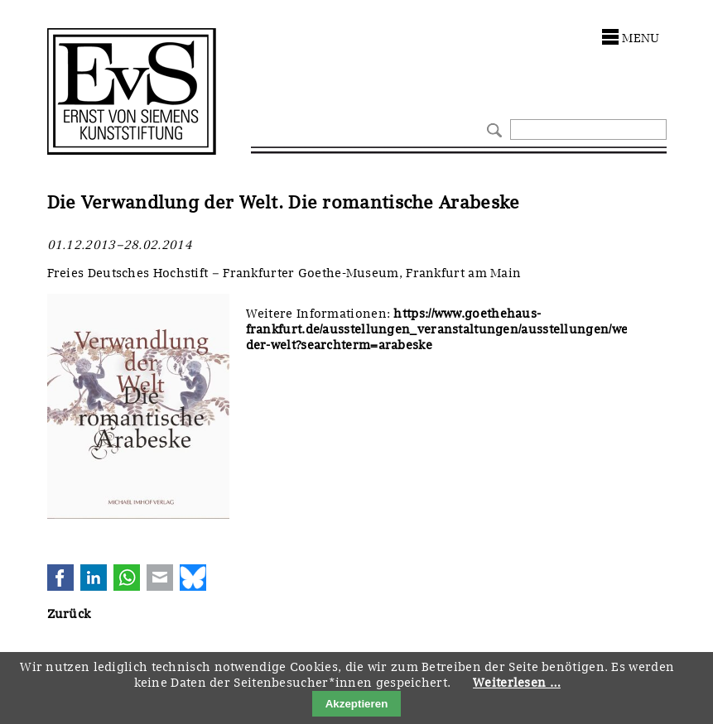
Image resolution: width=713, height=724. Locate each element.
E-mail (160, 577)
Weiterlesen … (517, 682)
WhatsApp (126, 577)
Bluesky (193, 577)
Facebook (60, 577)
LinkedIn (93, 577)
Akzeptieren (356, 704)
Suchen (492, 128)
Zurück (69, 614)
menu (640, 38)
